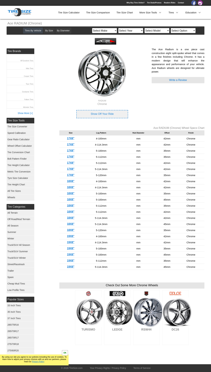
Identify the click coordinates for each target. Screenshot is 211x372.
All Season (12, 225)
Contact (181, 3)
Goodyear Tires (27, 92)
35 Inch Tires (14, 312)
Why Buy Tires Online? (135, 3)
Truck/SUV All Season (18, 245)
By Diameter (63, 30)
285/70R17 (13, 337)
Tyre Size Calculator (17, 178)
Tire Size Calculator (69, 12)
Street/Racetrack (16, 264)
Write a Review (178, 80)
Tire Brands (14, 51)
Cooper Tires (28, 76)
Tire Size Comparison (98, 12)
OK (64, 353)
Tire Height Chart (16, 184)
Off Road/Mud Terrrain (18, 219)
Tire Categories (16, 206)
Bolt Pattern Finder (17, 158)
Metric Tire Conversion (18, 171)
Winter (10, 238)
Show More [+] (25, 113)
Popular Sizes (15, 299)
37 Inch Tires (14, 318)
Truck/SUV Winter (16, 258)
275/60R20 (13, 350)
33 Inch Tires (14, 305)
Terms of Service (142, 368)
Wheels (11, 197)
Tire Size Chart (124, 12)
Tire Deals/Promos (154, 3)
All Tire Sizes (14, 191)
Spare (10, 277)
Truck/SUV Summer (17, 251)
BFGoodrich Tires (26, 61)
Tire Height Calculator (18, 165)
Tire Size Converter (17, 126)
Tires (173, 12)
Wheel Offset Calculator (19, 146)
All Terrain (12, 212)
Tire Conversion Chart (18, 152)
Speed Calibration (16, 133)
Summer (11, 232)
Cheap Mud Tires (16, 283)
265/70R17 (13, 331)
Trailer (10, 270)
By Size (49, 30)
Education (193, 12)
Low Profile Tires (15, 290)
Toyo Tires (29, 84)
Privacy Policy (38, 361)
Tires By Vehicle (33, 30)
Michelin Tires (28, 107)
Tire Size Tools (16, 120)
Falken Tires (28, 99)
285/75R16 (13, 324)
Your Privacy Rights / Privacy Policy (108, 368)
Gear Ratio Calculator (18, 139)
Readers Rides (169, 3)
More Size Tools (150, 12)
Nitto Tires (29, 68)
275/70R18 (13, 344)
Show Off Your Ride (102, 113)
